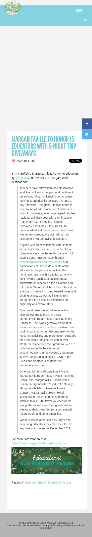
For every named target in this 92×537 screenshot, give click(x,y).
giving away (22, 178)
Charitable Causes (60, 482)
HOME (79, 10)
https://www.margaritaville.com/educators (38, 443)
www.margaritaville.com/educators (41, 261)
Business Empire (36, 482)
